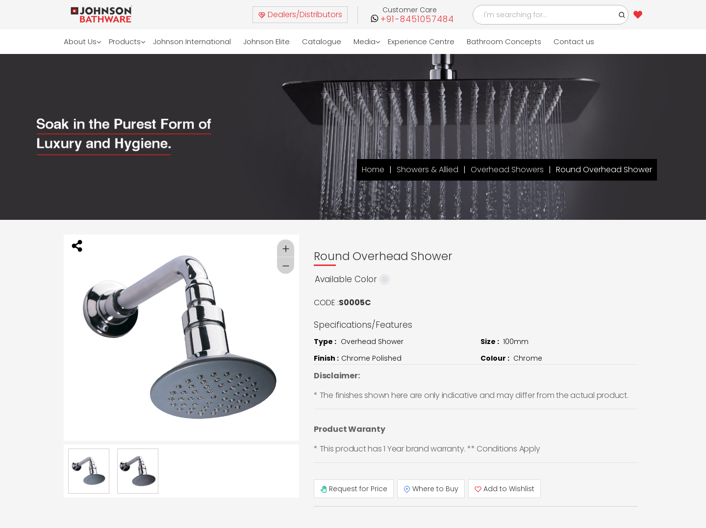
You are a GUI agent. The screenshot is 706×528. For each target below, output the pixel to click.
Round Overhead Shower (604, 169)
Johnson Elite (266, 41)
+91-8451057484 (417, 19)
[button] (622, 15)
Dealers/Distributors (300, 14)
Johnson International (192, 41)
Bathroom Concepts (504, 41)
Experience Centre (421, 41)
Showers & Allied (427, 169)
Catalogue (321, 41)
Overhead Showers (507, 169)
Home (373, 169)
